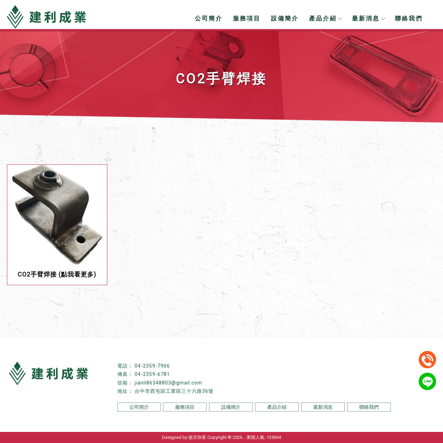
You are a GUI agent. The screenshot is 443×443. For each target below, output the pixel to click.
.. (244, 437)
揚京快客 (197, 437)
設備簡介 (285, 18)
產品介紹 (325, 18)
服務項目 (247, 18)
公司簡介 (209, 18)
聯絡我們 (409, 18)
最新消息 (368, 18)
